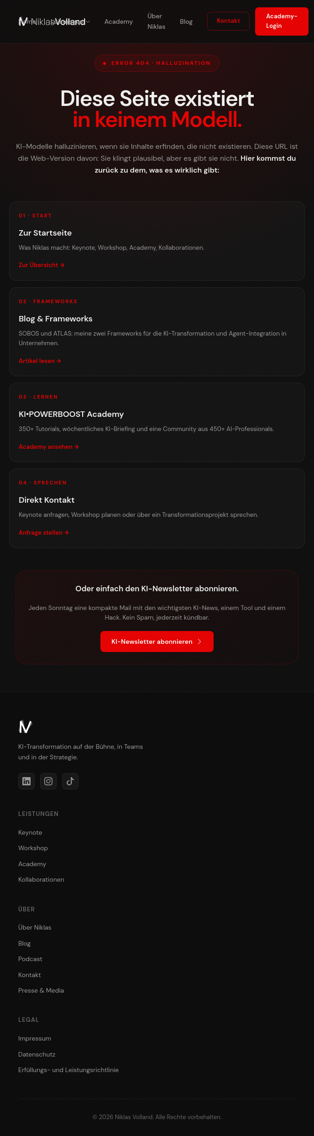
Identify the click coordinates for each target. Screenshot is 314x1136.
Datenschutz (36, 1054)
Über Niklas (156, 21)
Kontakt (228, 21)
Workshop (33, 848)
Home (27, 21)
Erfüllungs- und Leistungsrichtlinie (68, 1070)
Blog (186, 21)
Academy (119, 21)
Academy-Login (282, 21)
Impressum (34, 1038)
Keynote (30, 832)
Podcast (30, 959)
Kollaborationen (41, 879)
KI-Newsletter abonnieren (157, 641)
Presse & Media (41, 990)
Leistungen (70, 21)
